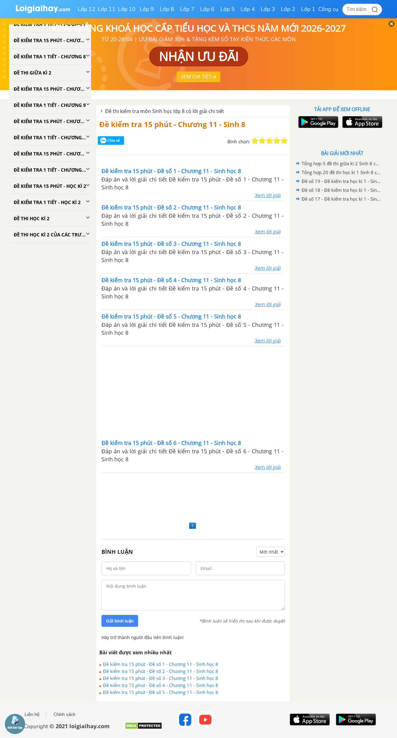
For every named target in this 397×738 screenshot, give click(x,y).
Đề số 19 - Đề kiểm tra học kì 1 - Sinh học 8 (341, 181)
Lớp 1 (308, 9)
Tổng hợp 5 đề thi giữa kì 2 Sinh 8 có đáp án (341, 163)
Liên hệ (32, 714)
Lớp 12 (86, 9)
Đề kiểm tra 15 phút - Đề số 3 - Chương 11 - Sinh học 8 (160, 678)
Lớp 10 (127, 9)
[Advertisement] (192, 392)
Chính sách (64, 714)
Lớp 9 (147, 9)
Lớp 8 (167, 9)
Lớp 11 (107, 9)
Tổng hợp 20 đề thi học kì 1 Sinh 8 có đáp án (341, 172)
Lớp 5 (227, 9)
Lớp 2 (288, 9)
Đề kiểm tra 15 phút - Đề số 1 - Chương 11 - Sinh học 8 (160, 664)
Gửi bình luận (120, 621)
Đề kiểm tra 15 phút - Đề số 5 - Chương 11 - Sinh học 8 (160, 692)
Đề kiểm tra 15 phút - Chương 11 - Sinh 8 (172, 124)
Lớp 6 (207, 9)
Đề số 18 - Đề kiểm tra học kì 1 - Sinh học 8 (341, 190)
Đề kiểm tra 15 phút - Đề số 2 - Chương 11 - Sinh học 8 (160, 671)
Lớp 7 (187, 9)
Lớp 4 (248, 9)
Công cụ (328, 9)
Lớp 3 (268, 9)
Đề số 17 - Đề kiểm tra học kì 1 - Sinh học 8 (341, 199)
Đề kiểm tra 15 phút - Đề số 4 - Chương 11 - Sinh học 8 (160, 685)
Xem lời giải (268, 195)
